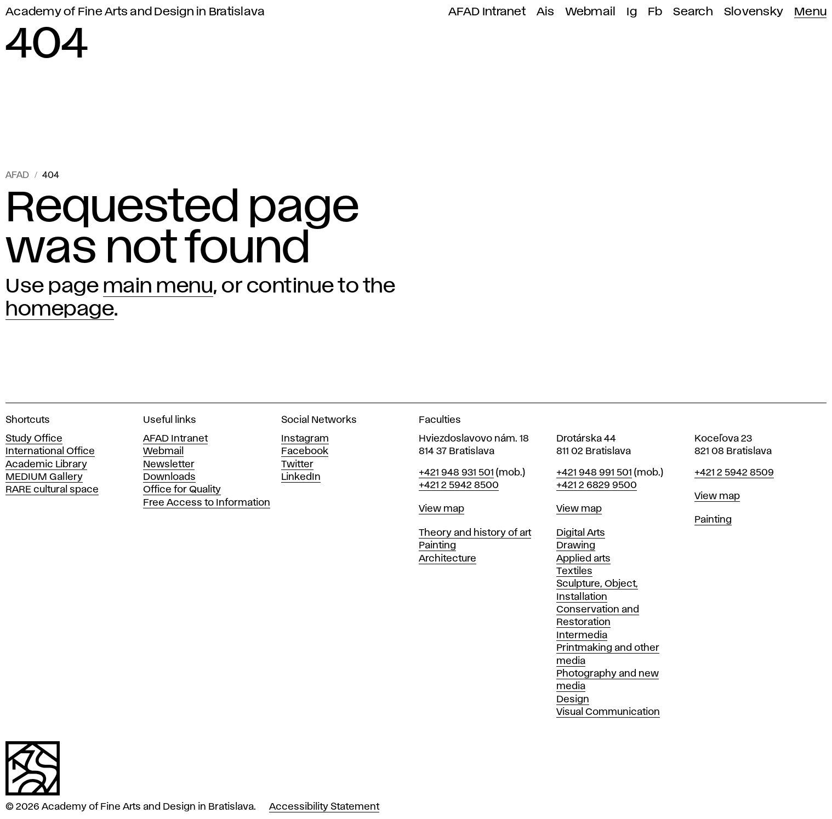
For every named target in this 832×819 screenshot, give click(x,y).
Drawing (575, 545)
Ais (546, 12)
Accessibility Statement (324, 807)
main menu (158, 286)
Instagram (305, 438)
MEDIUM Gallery (44, 477)
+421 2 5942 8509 (734, 472)
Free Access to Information (206, 503)
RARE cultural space (52, 489)
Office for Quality (182, 489)
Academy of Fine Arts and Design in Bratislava (135, 12)
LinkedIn (301, 477)
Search (693, 12)
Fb (655, 12)
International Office (50, 451)
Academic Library (46, 464)
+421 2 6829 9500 (596, 485)
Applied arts (583, 558)
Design (572, 699)
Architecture (447, 558)
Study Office (33, 438)
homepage (59, 309)
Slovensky (753, 12)
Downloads (169, 477)
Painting (437, 545)
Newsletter (169, 464)
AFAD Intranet (487, 12)
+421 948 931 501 (456, 472)
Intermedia (581, 635)
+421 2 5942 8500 (459, 485)
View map (441, 509)
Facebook (304, 451)
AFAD (17, 175)
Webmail (591, 12)
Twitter (297, 464)
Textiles (574, 571)
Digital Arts (580, 533)
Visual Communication (608, 712)
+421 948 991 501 (594, 472)
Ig (631, 12)
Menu (810, 12)
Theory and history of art (475, 533)
